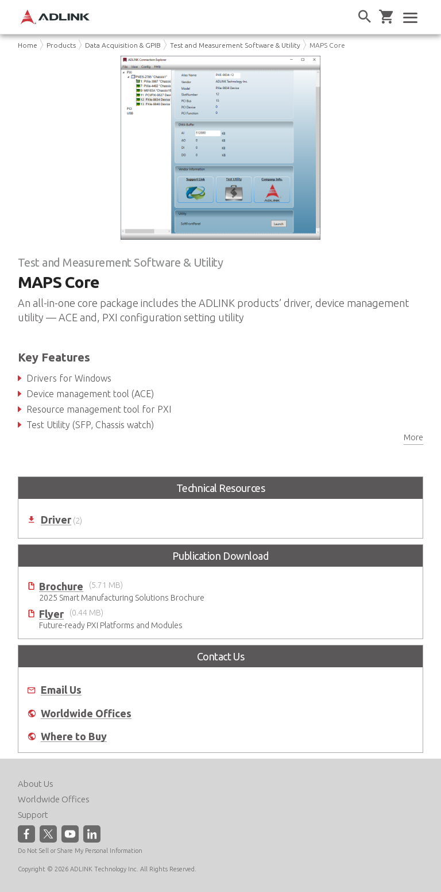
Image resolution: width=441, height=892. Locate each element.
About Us (35, 784)
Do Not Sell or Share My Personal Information (80, 850)
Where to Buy (74, 736)
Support (33, 815)
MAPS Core (327, 45)
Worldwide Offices (86, 713)
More (413, 437)
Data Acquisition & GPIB (123, 45)
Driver (56, 519)
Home (27, 45)
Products (61, 45)
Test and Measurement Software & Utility (235, 45)
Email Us (61, 690)
